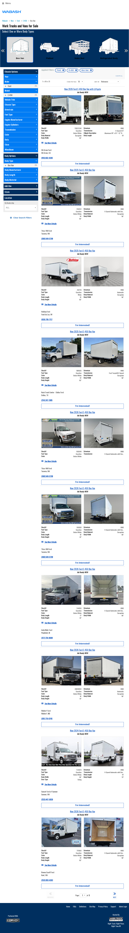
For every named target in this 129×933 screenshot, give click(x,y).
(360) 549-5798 (47, 238)
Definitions (82, 906)
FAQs (74, 906)
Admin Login (123, 906)
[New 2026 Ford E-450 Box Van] (82, 412)
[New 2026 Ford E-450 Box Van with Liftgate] (82, 89)
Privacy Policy (103, 906)
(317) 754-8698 (47, 637)
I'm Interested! (82, 164)
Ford (59, 70)
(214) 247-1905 (46, 400)
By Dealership (9, 203)
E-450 (71, 70)
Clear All (119, 76)
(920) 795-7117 (46, 319)
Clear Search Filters (21, 218)
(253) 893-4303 (47, 880)
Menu (6, 3)
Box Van (85, 70)
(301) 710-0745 (46, 718)
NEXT (114, 894)
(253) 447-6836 (47, 799)
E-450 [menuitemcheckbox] (9, 95)
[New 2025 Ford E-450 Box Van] (82, 170)
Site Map (92, 906)
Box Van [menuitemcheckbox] (10, 165)
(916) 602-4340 (47, 157)
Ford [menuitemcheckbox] (9, 86)
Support (113, 906)
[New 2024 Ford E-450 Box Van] (82, 730)
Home (68, 906)
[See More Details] (49, 142)
